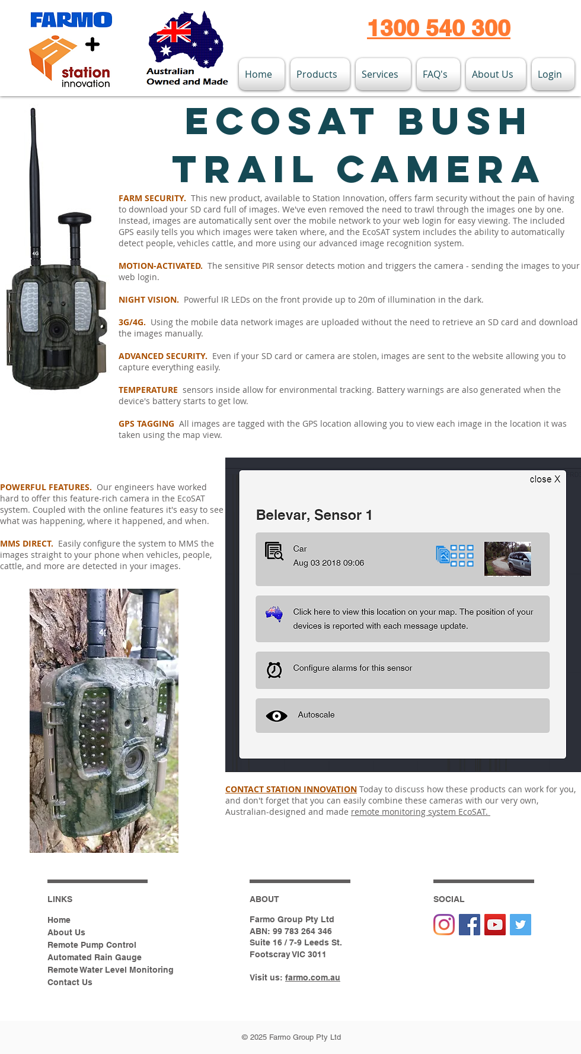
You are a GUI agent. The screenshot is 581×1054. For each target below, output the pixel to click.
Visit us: (267, 977)
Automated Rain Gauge (94, 957)
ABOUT (264, 899)
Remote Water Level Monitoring (110, 969)
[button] (320, 74)
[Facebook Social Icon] (469, 924)
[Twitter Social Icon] (520, 924)
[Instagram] (444, 924)
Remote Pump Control (91, 945)
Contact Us (69, 982)
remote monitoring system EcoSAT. (420, 811)
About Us (66, 932)
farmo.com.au (312, 977)
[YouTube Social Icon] (495, 924)
